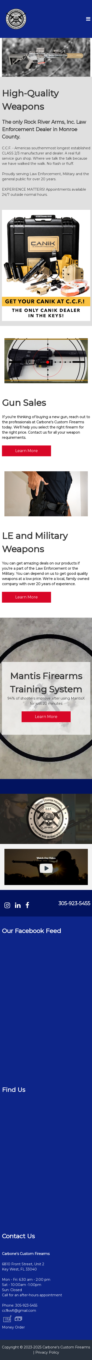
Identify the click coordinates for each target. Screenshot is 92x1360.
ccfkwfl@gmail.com (19, 1310)
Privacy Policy (47, 1352)
